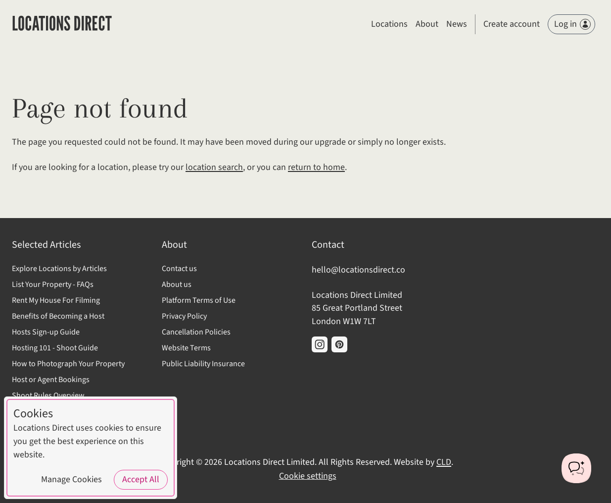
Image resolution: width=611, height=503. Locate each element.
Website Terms (186, 347)
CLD (443, 462)
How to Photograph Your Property (68, 363)
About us (176, 284)
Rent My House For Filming (56, 300)
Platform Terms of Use (198, 300)
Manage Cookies (71, 479)
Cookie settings (307, 476)
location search (214, 167)
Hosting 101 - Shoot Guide (55, 347)
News (456, 24)
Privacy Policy (184, 316)
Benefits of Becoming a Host (58, 316)
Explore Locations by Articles (59, 268)
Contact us (179, 268)
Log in (572, 24)
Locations (389, 24)
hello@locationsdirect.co (358, 270)
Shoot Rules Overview (48, 395)
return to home (316, 167)
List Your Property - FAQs (53, 284)
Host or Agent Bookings (51, 379)
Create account (511, 24)
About (427, 24)
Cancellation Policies (196, 332)
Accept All (140, 479)
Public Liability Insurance (203, 363)
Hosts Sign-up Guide (46, 332)
